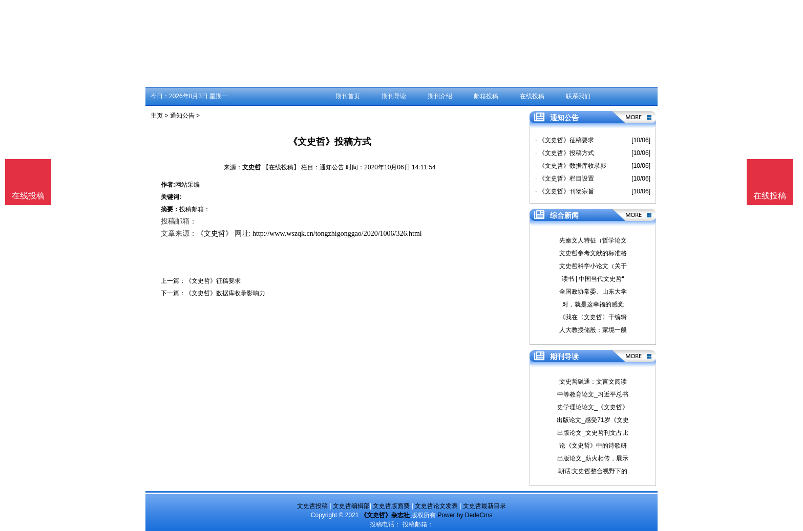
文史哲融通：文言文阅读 (593, 381)
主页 (157, 115)
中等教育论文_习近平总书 (592, 394)
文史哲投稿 (312, 506)
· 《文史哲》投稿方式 (564, 153)
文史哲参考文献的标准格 (593, 253)
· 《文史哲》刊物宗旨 (564, 191)
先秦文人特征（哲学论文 (593, 240)
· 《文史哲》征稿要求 (564, 140)
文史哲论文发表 (436, 506)
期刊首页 (347, 96)
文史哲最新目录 (484, 506)
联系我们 (578, 96)
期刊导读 (394, 96)
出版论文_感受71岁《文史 (592, 420)
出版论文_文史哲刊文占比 (592, 432)
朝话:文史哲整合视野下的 (592, 471)
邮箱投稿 (486, 96)
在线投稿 (532, 96)
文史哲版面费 (391, 506)
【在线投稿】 (281, 167)
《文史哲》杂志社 (385, 515)
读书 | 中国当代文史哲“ (593, 278)
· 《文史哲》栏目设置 (564, 178)
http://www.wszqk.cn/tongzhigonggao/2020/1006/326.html (337, 233)
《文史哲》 (215, 233)
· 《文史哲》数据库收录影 (570, 165)
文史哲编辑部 (351, 506)
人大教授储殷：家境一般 (593, 330)
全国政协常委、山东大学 (593, 291)
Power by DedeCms (464, 515)
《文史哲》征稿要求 (213, 280)
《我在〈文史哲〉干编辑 (593, 317)
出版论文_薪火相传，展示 (592, 458)
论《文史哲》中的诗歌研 (593, 445)
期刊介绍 (440, 96)
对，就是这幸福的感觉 (593, 304)
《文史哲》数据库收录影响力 (225, 293)
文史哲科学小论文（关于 (593, 266)
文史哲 (251, 167)
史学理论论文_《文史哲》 (592, 407)
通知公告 (182, 115)
